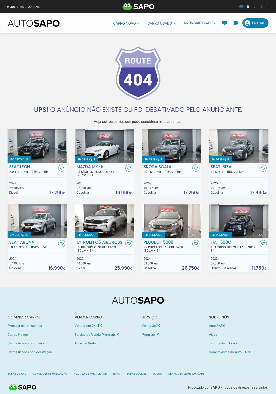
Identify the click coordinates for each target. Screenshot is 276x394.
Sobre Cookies (137, 373)
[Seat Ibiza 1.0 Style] (239, 146)
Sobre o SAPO (17, 373)
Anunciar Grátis (199, 23)
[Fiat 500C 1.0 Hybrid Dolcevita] (239, 221)
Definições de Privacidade (186, 373)
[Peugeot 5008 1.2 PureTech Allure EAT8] (171, 221)
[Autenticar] (262, 7)
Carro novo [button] (124, 23)
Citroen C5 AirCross (100, 246)
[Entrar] (255, 23)
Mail (23, 6)
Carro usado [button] (159, 23)
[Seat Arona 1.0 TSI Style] (37, 221)
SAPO (215, 387)
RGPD (116, 373)
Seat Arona (33, 244)
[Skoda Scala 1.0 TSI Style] (171, 146)
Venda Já (151, 326)
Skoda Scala (167, 169)
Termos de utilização (224, 343)
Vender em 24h (88, 326)
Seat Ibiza (235, 169)
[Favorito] (61, 168)
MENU (11, 6)
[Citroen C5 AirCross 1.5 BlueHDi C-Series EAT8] (104, 221)
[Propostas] (235, 23)
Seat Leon (33, 169)
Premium (150, 335)
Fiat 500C (235, 246)
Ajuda (213, 335)
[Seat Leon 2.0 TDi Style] (37, 146)
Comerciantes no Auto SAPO (230, 352)
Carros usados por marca (26, 343)
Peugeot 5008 (167, 246)
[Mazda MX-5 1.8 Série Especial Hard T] (104, 146)
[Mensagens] (224, 23)
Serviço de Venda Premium (97, 335)
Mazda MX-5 (100, 171)
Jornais (34, 6)
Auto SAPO (217, 326)
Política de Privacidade (90, 373)
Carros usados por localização (30, 352)
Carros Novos (18, 335)
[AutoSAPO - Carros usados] (34, 23)
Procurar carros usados (25, 326)
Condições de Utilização (50, 373)
